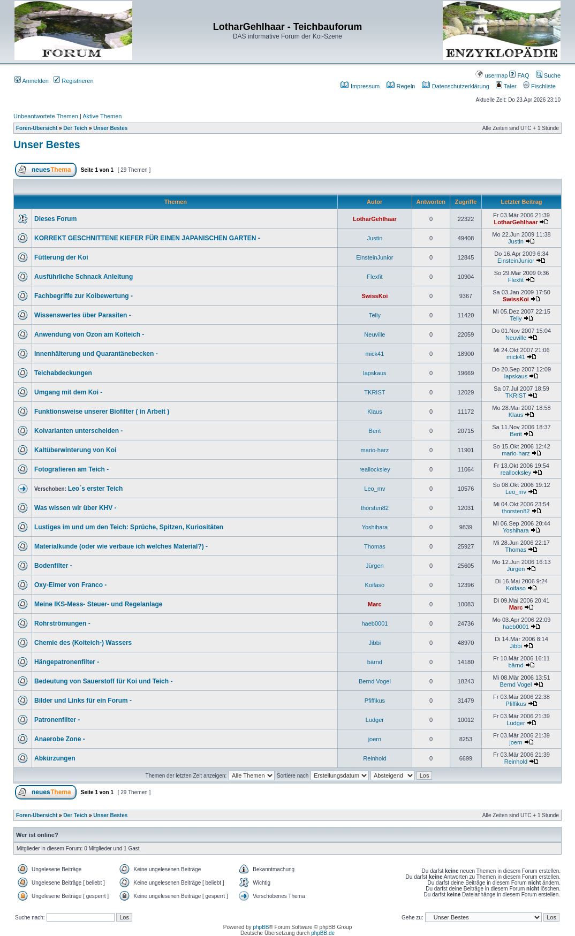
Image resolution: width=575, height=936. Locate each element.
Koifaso (375, 585)
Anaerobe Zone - (59, 739)
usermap (491, 75)
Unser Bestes (110, 128)
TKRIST (374, 392)
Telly (375, 315)
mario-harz (375, 450)
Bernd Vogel (375, 681)
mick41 (374, 354)
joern (374, 739)
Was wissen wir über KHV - (75, 508)
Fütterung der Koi (61, 257)
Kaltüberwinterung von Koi (75, 450)
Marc (375, 604)
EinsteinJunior (374, 257)
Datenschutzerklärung (455, 86)
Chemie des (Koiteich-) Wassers (83, 642)
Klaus (374, 411)
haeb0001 (374, 623)
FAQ (519, 75)
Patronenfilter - (57, 720)
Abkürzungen (54, 758)
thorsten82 (375, 508)
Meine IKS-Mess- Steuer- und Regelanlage (98, 604)
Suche (548, 75)
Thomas (374, 546)
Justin (375, 238)
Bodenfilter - (53, 565)
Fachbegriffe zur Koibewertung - (83, 296)
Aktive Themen (102, 116)
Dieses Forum (55, 219)
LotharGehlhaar (375, 219)
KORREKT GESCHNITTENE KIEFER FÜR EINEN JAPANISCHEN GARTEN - (147, 238)
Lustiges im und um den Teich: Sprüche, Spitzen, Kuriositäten (128, 527)
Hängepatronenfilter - (66, 662)
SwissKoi (374, 296)
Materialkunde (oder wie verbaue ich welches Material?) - (121, 546)
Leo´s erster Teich (95, 488)
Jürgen (375, 565)
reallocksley (374, 469)
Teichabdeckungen (63, 373)
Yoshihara (375, 527)
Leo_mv (374, 488)
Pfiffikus (375, 700)
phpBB (261, 927)
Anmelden (31, 81)
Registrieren (73, 81)
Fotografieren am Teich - (71, 469)
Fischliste (539, 86)
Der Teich (75, 128)
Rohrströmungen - (62, 623)
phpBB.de (323, 933)
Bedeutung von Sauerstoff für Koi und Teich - (103, 681)
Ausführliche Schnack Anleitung (83, 276)
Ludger (375, 720)
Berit (375, 431)
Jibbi (375, 643)
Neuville (374, 334)
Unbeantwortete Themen (45, 116)
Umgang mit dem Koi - (68, 392)
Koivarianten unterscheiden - (78, 431)
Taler (506, 86)
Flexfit (374, 276)
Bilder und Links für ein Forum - (83, 700)
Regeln (401, 86)
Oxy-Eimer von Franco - (70, 585)
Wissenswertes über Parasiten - (82, 315)
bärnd (374, 662)
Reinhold (374, 758)
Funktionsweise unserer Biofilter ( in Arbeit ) (101, 411)
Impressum (360, 86)
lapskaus (374, 373)
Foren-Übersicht (36, 128)
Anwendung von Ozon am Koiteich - (89, 334)
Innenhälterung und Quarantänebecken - (96, 353)
